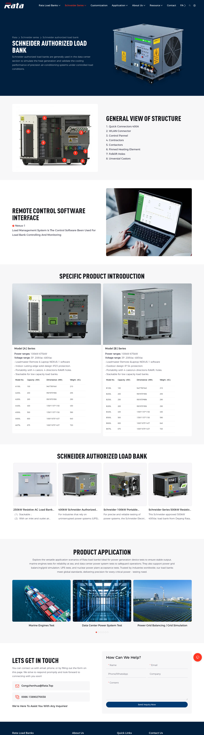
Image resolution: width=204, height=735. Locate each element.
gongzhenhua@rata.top (37, 685)
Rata (14, 37)
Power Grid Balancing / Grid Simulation (162, 625)
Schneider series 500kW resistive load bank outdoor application (170, 510)
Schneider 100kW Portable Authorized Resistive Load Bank (124, 510)
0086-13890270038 (33, 696)
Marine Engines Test (41, 625)
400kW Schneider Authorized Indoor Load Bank (77, 510)
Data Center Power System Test (102, 625)
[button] (185, 5)
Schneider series (30, 37)
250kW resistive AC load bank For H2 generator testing (33, 510)
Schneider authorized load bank (60, 37)
